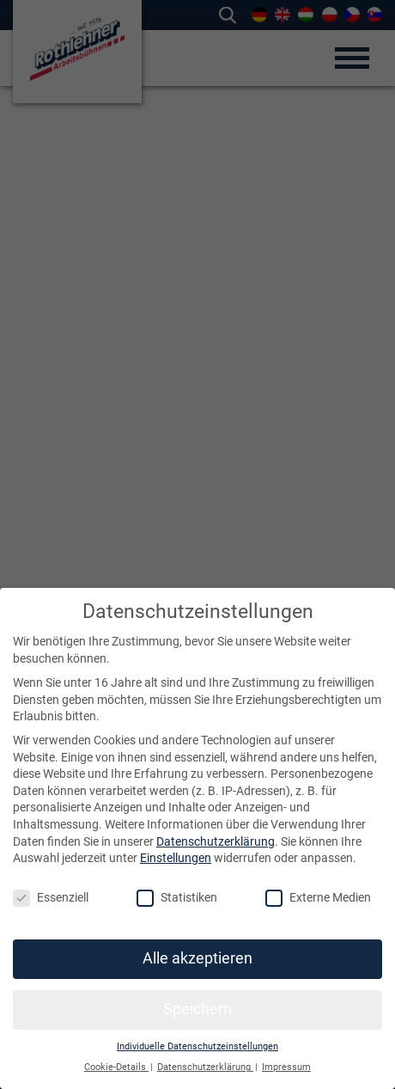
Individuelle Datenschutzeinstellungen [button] (197, 1046)
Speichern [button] (197, 1009)
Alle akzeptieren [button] (197, 958)
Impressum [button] (286, 1067)
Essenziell (50, 898)
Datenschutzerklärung (215, 841)
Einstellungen (175, 858)
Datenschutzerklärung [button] (205, 1067)
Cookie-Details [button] (116, 1067)
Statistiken (177, 898)
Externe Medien (318, 898)
